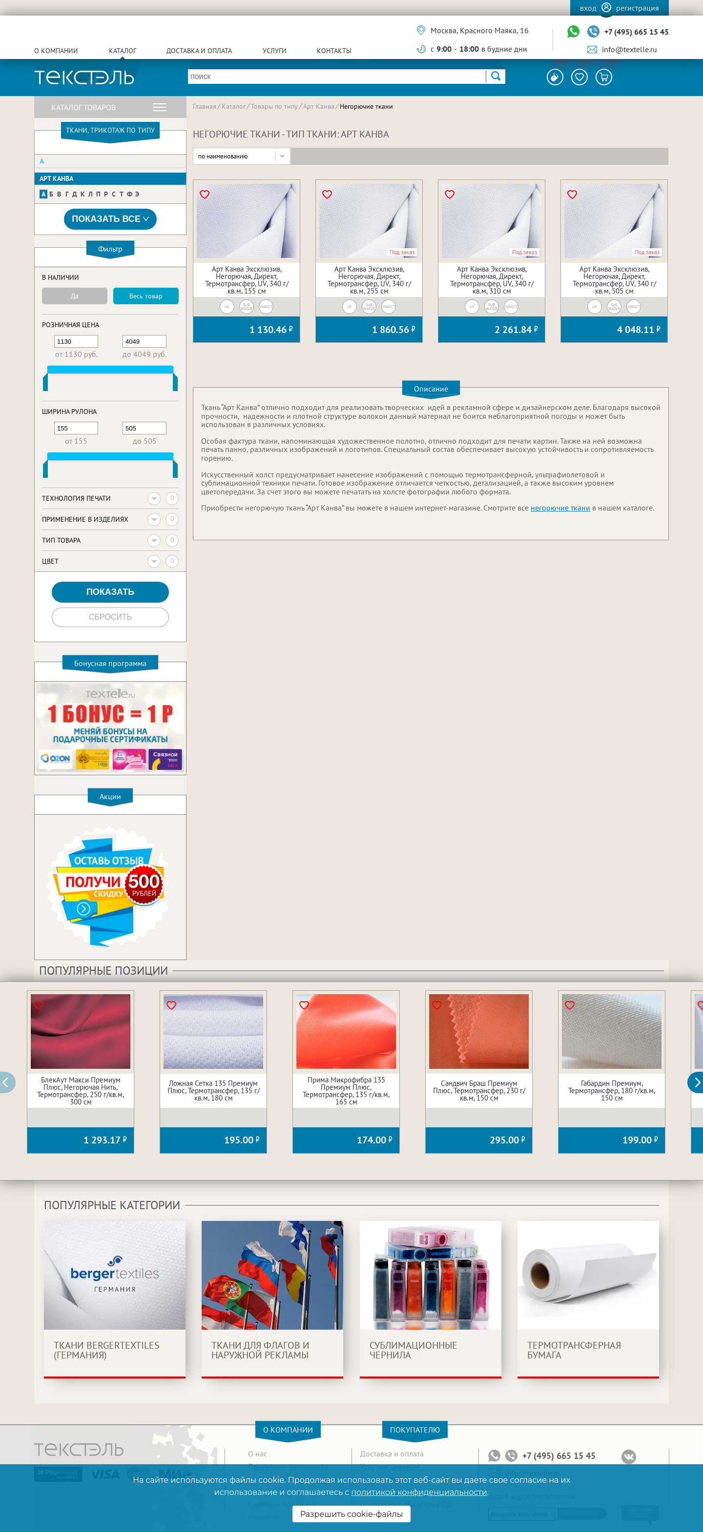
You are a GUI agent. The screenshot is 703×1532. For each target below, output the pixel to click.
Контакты (334, 50)
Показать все (110, 219)
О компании (56, 50)
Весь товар (146, 296)
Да (75, 296)
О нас (257, 1453)
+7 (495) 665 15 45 (636, 32)
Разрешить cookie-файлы (351, 1514)
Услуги (275, 50)
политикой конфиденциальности (419, 1492)
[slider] (45, 384)
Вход (588, 8)
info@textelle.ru (629, 49)
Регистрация (637, 8)
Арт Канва (56, 178)
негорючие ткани (560, 507)
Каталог (122, 50)
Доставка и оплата (199, 50)
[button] (700, 1082)
